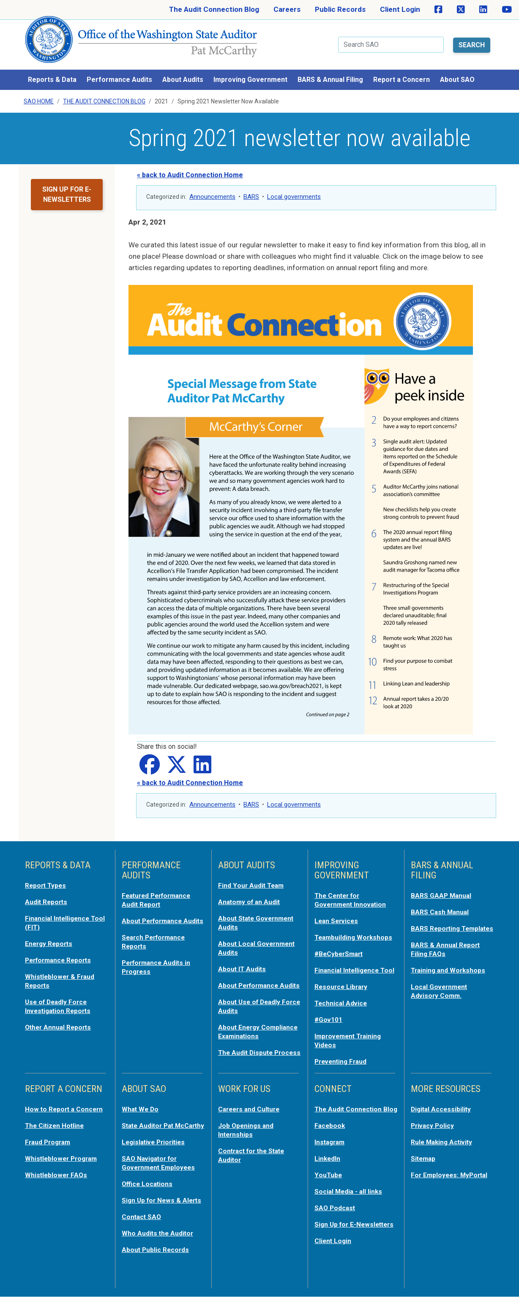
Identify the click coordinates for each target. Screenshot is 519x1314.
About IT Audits (244, 959)
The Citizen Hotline (57, 1138)
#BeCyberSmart (341, 953)
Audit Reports (48, 894)
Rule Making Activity (445, 1145)
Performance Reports (61, 950)
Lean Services (338, 912)
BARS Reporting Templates (437, 924)
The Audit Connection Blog (214, 9)
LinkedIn (328, 1170)
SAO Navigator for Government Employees (162, 1174)
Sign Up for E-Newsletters (337, 1238)
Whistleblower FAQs (58, 1186)
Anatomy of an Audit (252, 894)
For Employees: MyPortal (436, 1181)
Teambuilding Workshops (336, 932)
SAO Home (39, 94)
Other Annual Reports (61, 1015)
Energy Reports (51, 934)
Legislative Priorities (156, 1154)
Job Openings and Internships (248, 1133)
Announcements (212, 189)
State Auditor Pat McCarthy (151, 1133)
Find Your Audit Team (253, 878)
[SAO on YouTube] (506, 9)
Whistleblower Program (64, 1170)
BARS (251, 189)
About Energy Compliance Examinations (241, 1032)
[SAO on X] (461, 9)
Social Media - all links (350, 1202)
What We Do (142, 1113)
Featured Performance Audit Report (160, 892)
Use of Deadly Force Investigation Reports (61, 995)
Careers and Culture (252, 1113)
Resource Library (343, 993)
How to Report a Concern (52, 1117)
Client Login (400, 9)
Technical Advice (342, 1009)
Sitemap (425, 1161)
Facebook (330, 1138)
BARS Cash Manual (442, 904)
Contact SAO (143, 1235)
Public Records (340, 9)
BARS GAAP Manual (443, 888)
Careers (286, 9)
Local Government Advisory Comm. (442, 989)
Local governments (294, 189)
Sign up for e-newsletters (66, 187)
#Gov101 (329, 1025)
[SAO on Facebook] (438, 9)
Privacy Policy (434, 1129)
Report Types (47, 878)
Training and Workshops (451, 969)
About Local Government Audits (251, 938)
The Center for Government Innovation (354, 892)
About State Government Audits (251, 914)
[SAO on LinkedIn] (483, 9)
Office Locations (149, 1194)
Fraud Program (50, 1154)
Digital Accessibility (443, 1113)
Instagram (331, 1154)
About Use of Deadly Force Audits (252, 1003)
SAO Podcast (336, 1218)
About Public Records (158, 1267)
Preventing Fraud (343, 1066)
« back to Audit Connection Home (190, 168)
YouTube (329, 1186)
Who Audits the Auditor (160, 1251)
